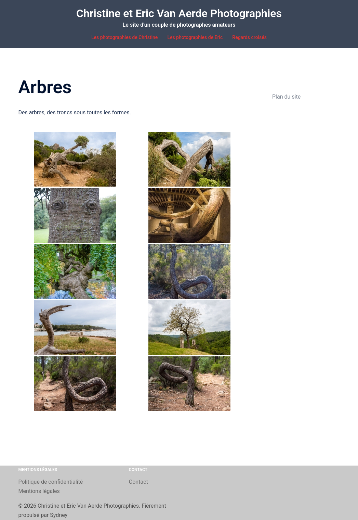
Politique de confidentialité (50, 482)
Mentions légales (39, 491)
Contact (138, 482)
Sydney (58, 515)
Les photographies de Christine (124, 37)
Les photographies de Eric (195, 37)
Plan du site (286, 96)
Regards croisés (249, 37)
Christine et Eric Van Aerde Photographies (179, 13)
